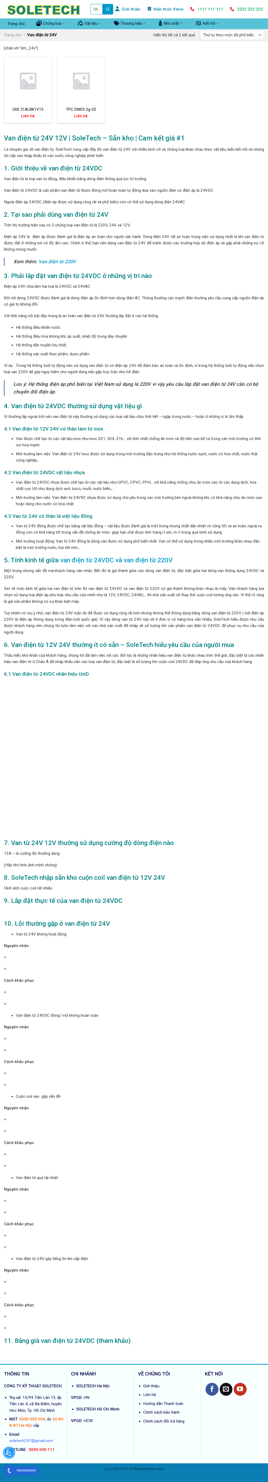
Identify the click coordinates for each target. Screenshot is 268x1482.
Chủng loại (50, 23)
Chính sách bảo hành (161, 1412)
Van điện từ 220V (57, 261)
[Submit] (108, 9)
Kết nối (207, 23)
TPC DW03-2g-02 (81, 109)
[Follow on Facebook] (211, 1389)
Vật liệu (89, 23)
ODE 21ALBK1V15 (27, 109)
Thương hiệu (130, 23)
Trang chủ (16, 23)
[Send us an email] (226, 1389)
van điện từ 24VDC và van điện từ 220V (116, 560)
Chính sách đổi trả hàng (163, 1421)
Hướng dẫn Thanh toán (163, 1403)
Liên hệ (149, 1394)
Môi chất (170, 23)
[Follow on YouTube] (240, 1389)
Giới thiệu (151, 1386)
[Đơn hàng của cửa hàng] (232, 35)
